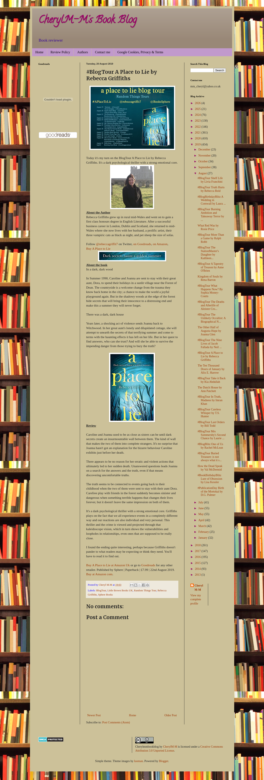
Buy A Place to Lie (98, 248)
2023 (198, 120)
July (201, 502)
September (204, 167)
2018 (198, 545)
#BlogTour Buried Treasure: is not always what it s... (209, 457)
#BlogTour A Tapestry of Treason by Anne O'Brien (211, 267)
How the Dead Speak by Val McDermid (210, 467)
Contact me (102, 52)
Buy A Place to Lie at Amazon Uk (108, 565)
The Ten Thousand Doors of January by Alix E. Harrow (211, 369)
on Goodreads (142, 244)
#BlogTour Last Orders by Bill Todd (211, 424)
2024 (198, 114)
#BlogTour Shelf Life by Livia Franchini (210, 180)
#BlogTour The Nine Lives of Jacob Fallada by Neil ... (210, 343)
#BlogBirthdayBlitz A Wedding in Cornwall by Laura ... (212, 200)
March (202, 526)
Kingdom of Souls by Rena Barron (210, 278)
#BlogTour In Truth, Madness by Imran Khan (210, 400)
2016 (198, 557)
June (201, 508)
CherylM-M (170, 746)
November (204, 155)
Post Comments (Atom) (116, 722)
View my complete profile (195, 599)
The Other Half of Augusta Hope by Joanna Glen (209, 331)
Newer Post (94, 715)
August (203, 173)
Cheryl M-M (199, 587)
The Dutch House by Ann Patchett (210, 389)
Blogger (163, 761)
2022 (198, 126)
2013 (198, 574)
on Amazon (160, 244)
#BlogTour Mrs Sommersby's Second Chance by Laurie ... (212, 435)
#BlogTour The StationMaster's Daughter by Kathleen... (208, 253)
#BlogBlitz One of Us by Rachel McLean (210, 446)
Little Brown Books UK (120, 590)
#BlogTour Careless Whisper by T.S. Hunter (209, 413)
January (203, 537)
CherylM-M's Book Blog (87, 20)
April (201, 520)
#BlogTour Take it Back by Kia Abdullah (211, 380)
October (203, 161)
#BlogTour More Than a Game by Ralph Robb (211, 238)
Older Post (170, 715)
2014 (198, 568)
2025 (198, 109)
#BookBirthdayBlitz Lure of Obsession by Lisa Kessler (210, 479)
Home (39, 52)
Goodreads (148, 565)
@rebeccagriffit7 (107, 244)
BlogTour (101, 590)
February (204, 531)
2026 (198, 103)
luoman (138, 761)
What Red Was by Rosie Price (208, 227)
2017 (198, 551)
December (204, 149)
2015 (198, 563)
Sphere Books (105, 594)
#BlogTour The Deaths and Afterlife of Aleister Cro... (211, 305)
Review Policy (60, 52)
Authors (82, 52)
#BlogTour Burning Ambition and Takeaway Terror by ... (211, 214)
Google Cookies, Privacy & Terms (140, 52)
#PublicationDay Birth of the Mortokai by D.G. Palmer (211, 491)
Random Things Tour (145, 590)
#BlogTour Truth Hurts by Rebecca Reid (211, 189)
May (201, 514)
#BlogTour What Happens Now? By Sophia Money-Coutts (210, 291)
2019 (198, 144)
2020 (198, 138)
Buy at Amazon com (99, 574)
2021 (198, 132)
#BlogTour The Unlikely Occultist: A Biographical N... (211, 318)
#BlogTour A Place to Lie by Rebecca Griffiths (210, 356)
